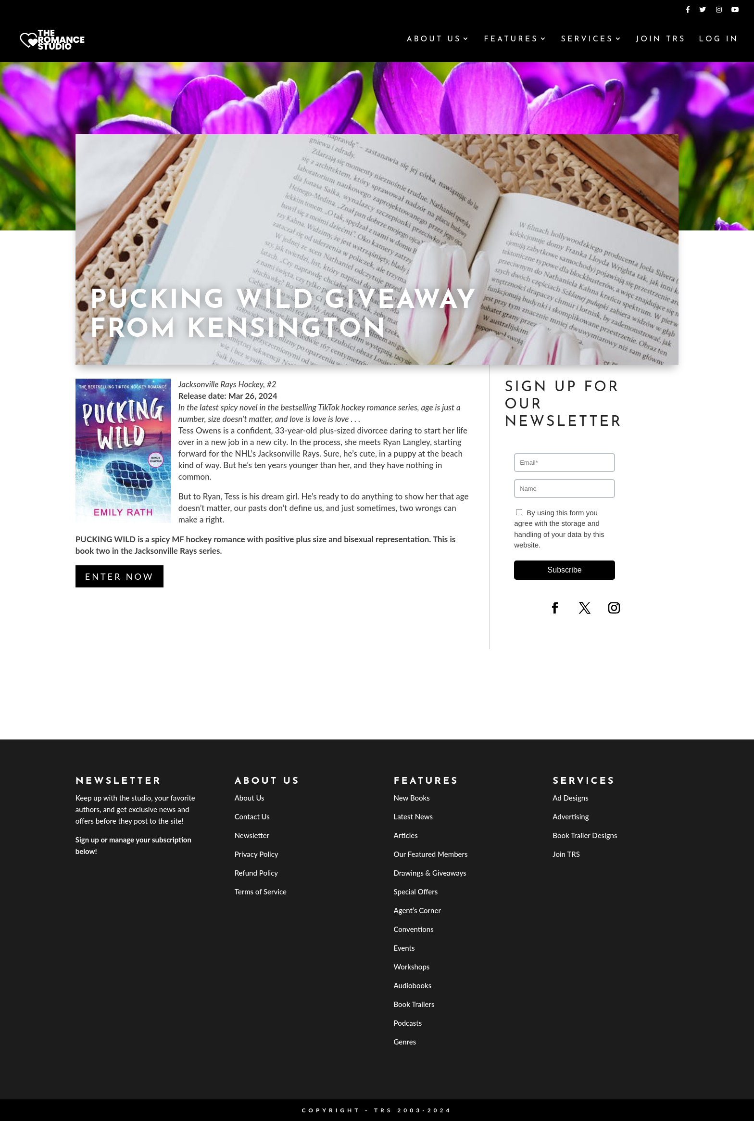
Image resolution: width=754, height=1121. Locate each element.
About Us (433, 39)
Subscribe (565, 570)
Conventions (413, 929)
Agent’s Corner (417, 910)
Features (511, 39)
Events (404, 947)
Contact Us (252, 816)
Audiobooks (412, 985)
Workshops (411, 966)
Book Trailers (413, 1004)
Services (587, 39)
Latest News (413, 816)
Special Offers (415, 891)
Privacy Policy (256, 854)
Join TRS (661, 39)
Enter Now (119, 576)
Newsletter (252, 835)
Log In (719, 39)
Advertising (571, 816)
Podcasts (407, 1023)
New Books (411, 797)
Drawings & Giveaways (429, 872)
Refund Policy (256, 872)
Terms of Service (261, 891)
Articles (405, 835)
